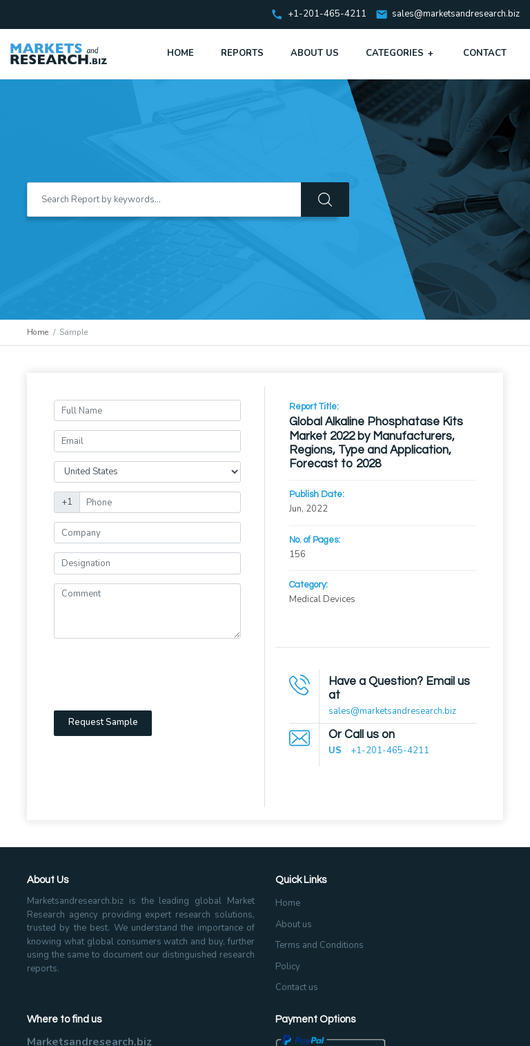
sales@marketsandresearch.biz (456, 14)
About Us (315, 53)
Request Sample (103, 722)
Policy (287, 966)
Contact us (296, 987)
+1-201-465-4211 (390, 750)
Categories (401, 53)
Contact (485, 53)
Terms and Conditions (319, 945)
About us (293, 924)
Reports (242, 53)
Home (180, 53)
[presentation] (159, 674)
